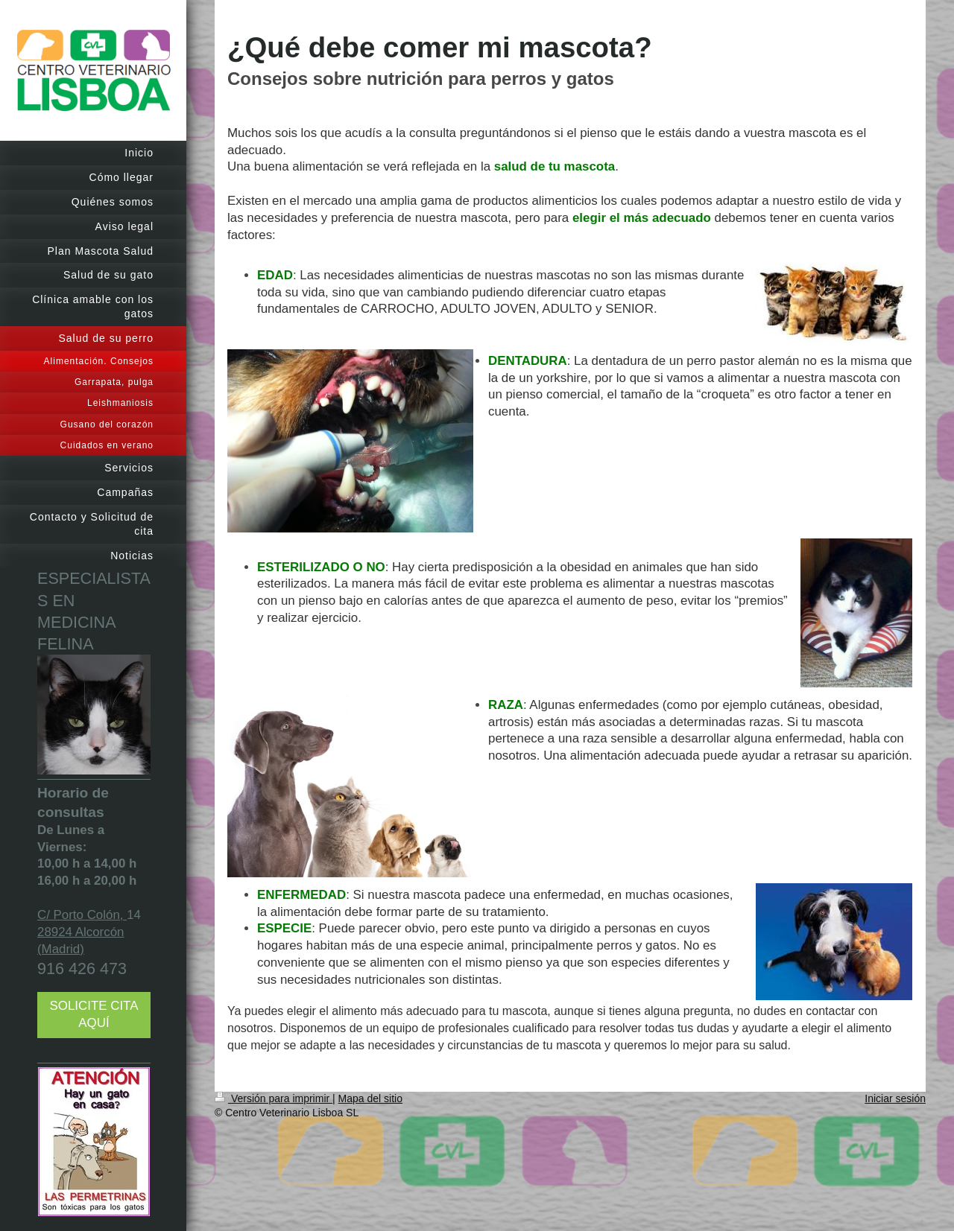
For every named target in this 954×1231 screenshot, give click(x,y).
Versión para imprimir (273, 1098)
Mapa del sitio (370, 1098)
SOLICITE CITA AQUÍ (94, 1014)
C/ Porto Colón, (82, 915)
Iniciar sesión (895, 1098)
